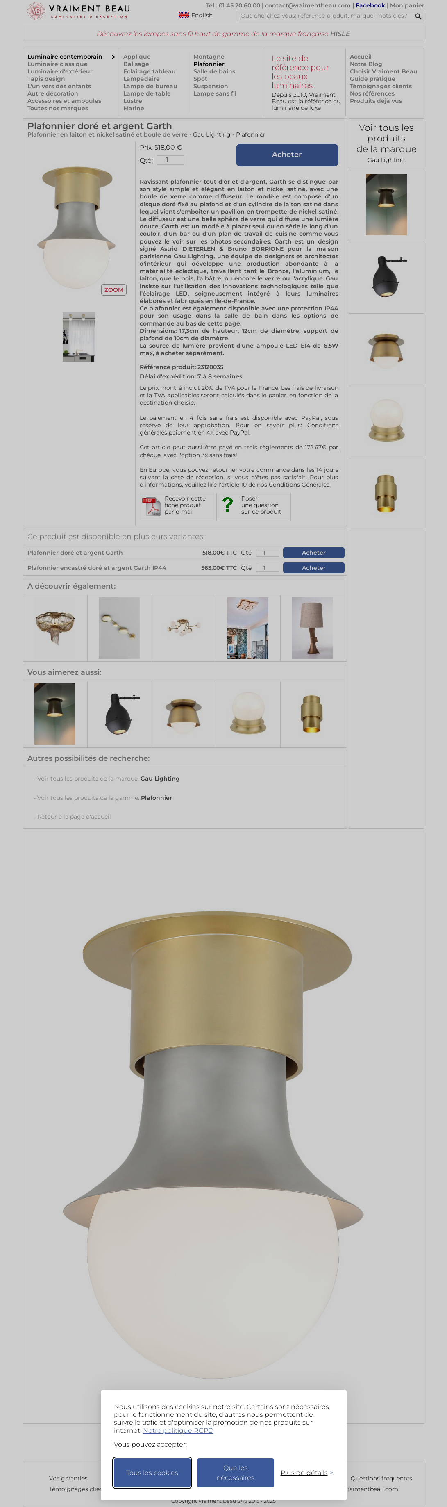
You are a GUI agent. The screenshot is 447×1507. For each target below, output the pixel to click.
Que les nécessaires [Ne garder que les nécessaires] (235, 1473)
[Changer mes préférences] (303, 1472)
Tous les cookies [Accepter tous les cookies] (152, 1473)
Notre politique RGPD (178, 1430)
